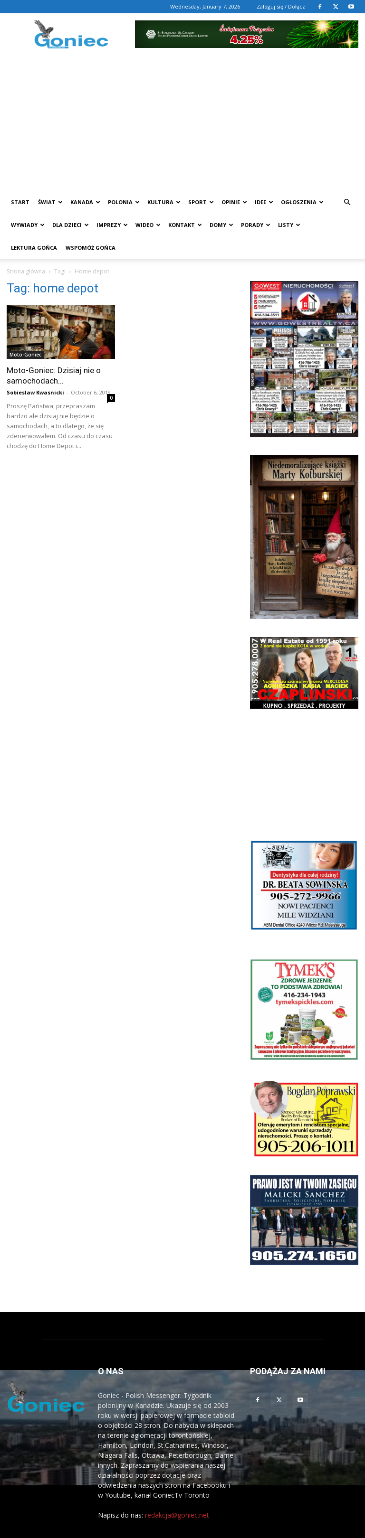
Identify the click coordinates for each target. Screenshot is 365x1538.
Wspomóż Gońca (90, 247)
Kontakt (185, 224)
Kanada (85, 202)
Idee (264, 202)
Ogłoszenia (302, 202)
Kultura (164, 202)
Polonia (124, 202)
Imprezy (112, 224)
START (20, 202)
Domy (221, 224)
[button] (347, 202)
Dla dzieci (70, 224)
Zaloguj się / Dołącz (281, 6)
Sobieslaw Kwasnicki (35, 392)
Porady (255, 224)
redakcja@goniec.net (177, 1514)
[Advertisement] (182, 119)
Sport (201, 202)
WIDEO (148, 224)
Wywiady (28, 224)
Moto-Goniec (25, 354)
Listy (289, 224)
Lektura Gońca (34, 247)
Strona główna (26, 271)
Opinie (234, 202)
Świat (50, 202)
